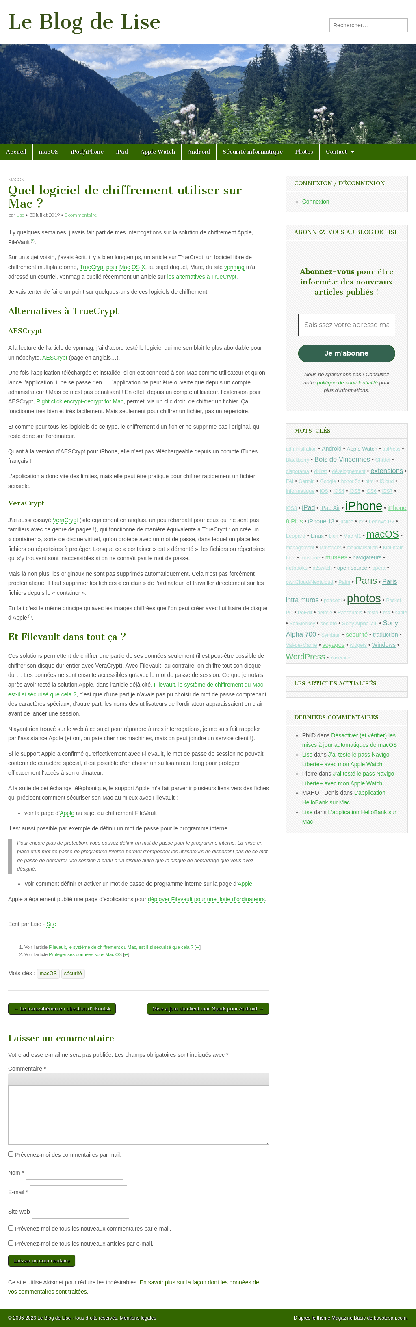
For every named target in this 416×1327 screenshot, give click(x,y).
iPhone (363, 505)
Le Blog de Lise (84, 21)
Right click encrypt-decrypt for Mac (80, 401)
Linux (316, 536)
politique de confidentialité (347, 382)
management (300, 548)
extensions (386, 471)
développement (348, 471)
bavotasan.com (390, 1318)
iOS (324, 491)
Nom (16, 1172)
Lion (333, 536)
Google (328, 481)
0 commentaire (81, 215)
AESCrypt (54, 357)
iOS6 (371, 491)
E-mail (18, 1192)
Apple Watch (158, 151)
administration (301, 449)
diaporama (297, 471)
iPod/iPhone (87, 151)
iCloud (387, 481)
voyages (333, 645)
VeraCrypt (65, 520)
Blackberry (298, 460)
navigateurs (367, 558)
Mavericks (330, 548)
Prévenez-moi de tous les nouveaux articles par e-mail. (84, 1243)
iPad (122, 151)
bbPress (392, 449)
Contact (336, 151)
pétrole (324, 613)
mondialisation (362, 548)
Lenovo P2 (381, 521)
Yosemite (340, 658)
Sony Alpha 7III (360, 623)
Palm (344, 582)
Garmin (307, 481)
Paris (366, 580)
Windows (384, 645)
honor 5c (350, 481)
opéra (379, 568)
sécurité (73, 973)
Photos (304, 151)
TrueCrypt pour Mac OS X (112, 267)
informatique (300, 491)
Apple (67, 813)
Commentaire (27, 1068)
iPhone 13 (321, 521)
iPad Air (330, 508)
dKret (320, 471)
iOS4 (339, 491)
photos (364, 598)
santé (401, 613)
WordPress (305, 656)
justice (346, 522)
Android (199, 151)
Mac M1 (352, 536)
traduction (385, 634)
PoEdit (305, 613)
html (370, 481)
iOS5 (354, 491)
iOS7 (387, 491)
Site (51, 924)
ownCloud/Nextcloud (310, 582)
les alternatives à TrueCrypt (201, 276)
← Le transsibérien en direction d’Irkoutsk (61, 1009)
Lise (20, 215)
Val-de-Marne (301, 645)
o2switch (322, 568)
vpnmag (234, 267)
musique (310, 558)
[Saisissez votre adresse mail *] (346, 325)
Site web (19, 1211)
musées (336, 557)
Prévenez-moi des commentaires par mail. (68, 1154)
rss (387, 613)
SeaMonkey (302, 624)
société (329, 623)
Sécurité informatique (253, 151)
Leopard (296, 536)
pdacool (333, 600)
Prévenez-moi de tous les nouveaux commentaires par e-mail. (93, 1228)
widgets (358, 645)
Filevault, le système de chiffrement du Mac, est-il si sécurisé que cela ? (121, 947)
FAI (290, 481)
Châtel (382, 460)
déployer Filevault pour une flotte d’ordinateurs (206, 899)
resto (372, 613)
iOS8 (291, 508)
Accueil (16, 151)
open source (352, 568)
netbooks (297, 568)
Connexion (315, 201)
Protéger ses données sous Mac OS (85, 954)
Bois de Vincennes (342, 459)
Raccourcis (350, 613)
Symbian (331, 635)
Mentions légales (138, 1318)
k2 (361, 522)
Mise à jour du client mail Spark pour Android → (208, 1009)
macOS (48, 151)
